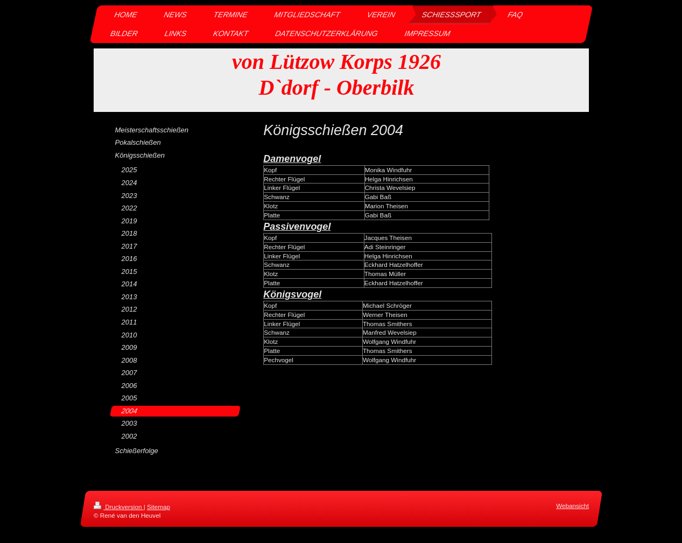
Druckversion (119, 506)
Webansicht (572, 505)
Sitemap (158, 506)
